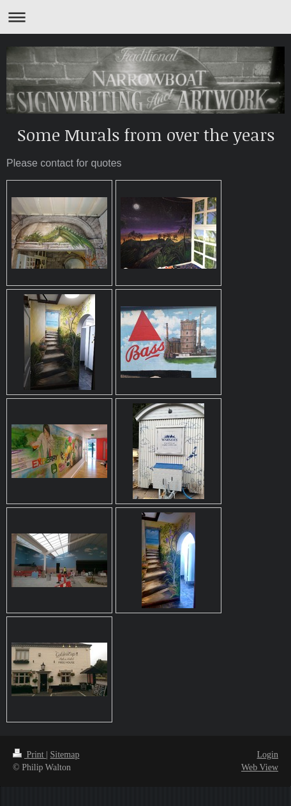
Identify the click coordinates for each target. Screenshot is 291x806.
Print (29, 754)
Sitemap (65, 754)
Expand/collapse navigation (145, 17)
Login (267, 754)
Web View (259, 767)
